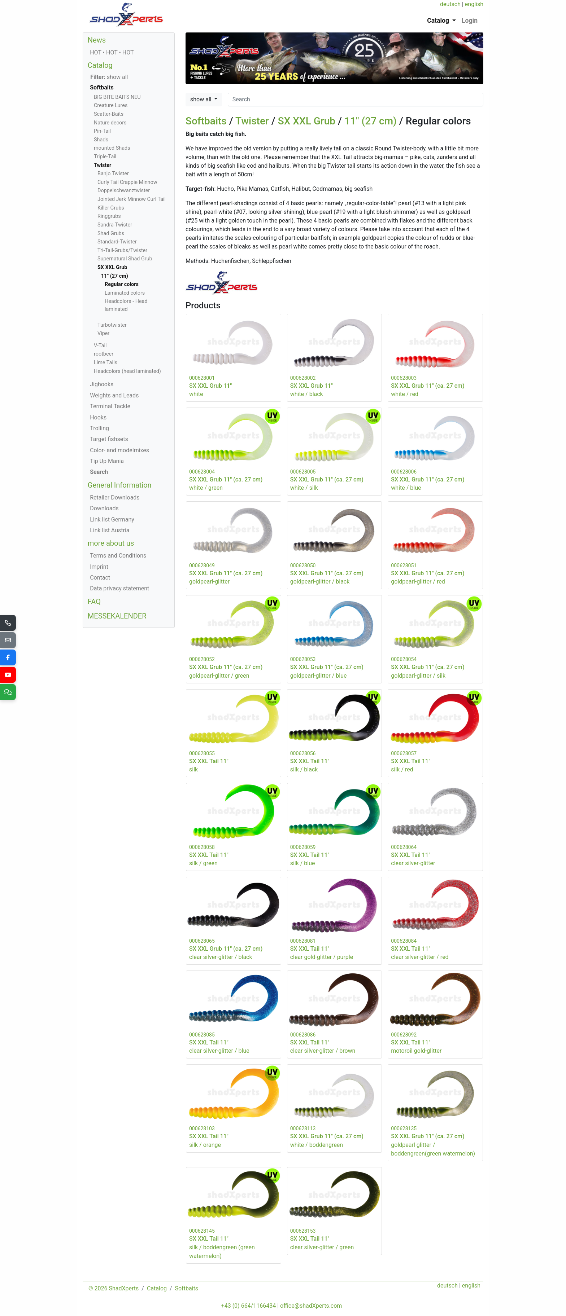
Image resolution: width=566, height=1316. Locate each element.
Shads (101, 140)
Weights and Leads (114, 395)
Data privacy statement (119, 588)
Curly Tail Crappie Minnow (127, 182)
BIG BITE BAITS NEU (117, 97)
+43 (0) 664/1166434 (248, 1305)
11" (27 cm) (370, 121)
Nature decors (110, 123)
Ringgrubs (109, 216)
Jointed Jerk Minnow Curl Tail (131, 199)
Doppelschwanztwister (123, 191)
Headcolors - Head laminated (126, 305)
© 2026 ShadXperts (113, 1288)
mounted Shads (112, 148)
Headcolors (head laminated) (127, 371)
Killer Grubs (110, 208)
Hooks (98, 417)
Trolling (99, 428)
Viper (103, 333)
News (97, 40)
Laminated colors (125, 293)
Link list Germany (112, 519)
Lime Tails (105, 363)
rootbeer (103, 354)
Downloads (104, 508)
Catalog (100, 65)
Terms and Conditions (118, 555)
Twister (252, 121)
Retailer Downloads (114, 497)
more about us (111, 543)
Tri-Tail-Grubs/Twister (122, 250)
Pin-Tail (102, 131)
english (474, 4)
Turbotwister (112, 325)
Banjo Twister (113, 174)
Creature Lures (110, 105)
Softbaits (206, 121)
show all (201, 99)
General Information (120, 485)
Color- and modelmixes (119, 450)
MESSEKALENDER (117, 616)
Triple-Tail (105, 157)
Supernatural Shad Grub (124, 259)
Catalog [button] (438, 20)
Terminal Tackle (110, 406)
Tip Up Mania (107, 461)
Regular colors (122, 284)
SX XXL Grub (306, 121)
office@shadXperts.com (311, 1305)
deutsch (450, 4)
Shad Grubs (110, 233)
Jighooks (101, 384)
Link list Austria (109, 530)
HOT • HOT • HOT (112, 52)
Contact (100, 577)
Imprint (99, 566)
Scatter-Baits (108, 114)
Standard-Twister (117, 242)
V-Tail (100, 346)
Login (470, 20)
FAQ (94, 601)
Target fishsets (109, 439)
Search (99, 471)
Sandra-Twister (114, 225)
